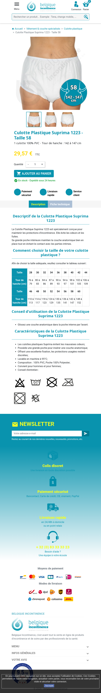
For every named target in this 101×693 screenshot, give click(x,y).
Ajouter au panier (34, 173)
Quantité (18, 164)
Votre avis (19, 659)
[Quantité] (35, 164)
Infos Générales (23, 653)
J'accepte (49, 685)
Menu (15, 646)
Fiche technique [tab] (60, 204)
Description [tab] (38, 204)
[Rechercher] (50, 16)
